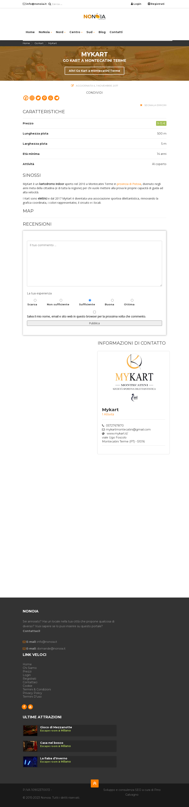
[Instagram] (32, 98)
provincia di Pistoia (129, 184)
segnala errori (153, 105)
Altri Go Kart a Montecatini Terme (94, 71)
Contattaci (30, 682)
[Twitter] (38, 98)
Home (30, 32)
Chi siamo (30, 668)
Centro (75, 32)
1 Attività (108, 414)
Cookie (27, 686)
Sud (90, 32)
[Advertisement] (116, 520)
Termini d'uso (32, 696)
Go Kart (39, 43)
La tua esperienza (39, 293)
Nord (60, 32)
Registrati (156, 3)
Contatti (116, 32)
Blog (102, 32)
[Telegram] (56, 98)
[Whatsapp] (50, 98)
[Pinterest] (44, 98)
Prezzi (27, 671)
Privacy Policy (32, 693)
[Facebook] (26, 98)
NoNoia (45, 32)
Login (136, 3)
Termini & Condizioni (37, 689)
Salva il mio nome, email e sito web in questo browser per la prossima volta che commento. (86, 316)
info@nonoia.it (35, 3)
